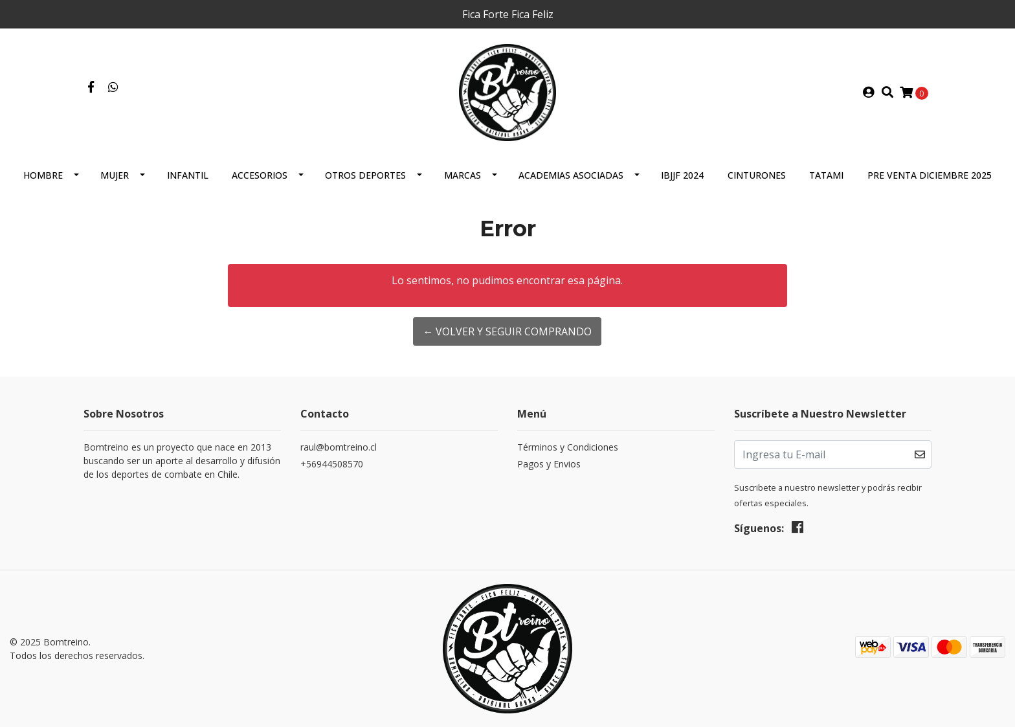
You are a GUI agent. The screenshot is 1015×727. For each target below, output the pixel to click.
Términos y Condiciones (567, 447)
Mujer (114, 175)
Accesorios (259, 175)
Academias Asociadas (571, 175)
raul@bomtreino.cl (338, 447)
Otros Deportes (365, 175)
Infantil (187, 175)
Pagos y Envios (549, 464)
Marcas (462, 175)
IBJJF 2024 (682, 175)
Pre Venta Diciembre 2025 (929, 175)
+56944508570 (331, 464)
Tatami (826, 175)
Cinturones (757, 175)
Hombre (43, 175)
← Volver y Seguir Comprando (507, 331)
